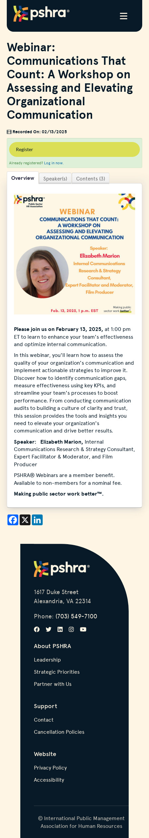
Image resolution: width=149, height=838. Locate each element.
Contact (44, 720)
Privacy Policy (50, 767)
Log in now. (54, 162)
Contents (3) (90, 178)
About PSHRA (52, 645)
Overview (22, 178)
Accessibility (49, 780)
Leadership (47, 660)
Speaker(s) (55, 178)
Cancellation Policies (59, 732)
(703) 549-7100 (76, 616)
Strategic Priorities (57, 672)
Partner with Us (52, 684)
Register (24, 149)
